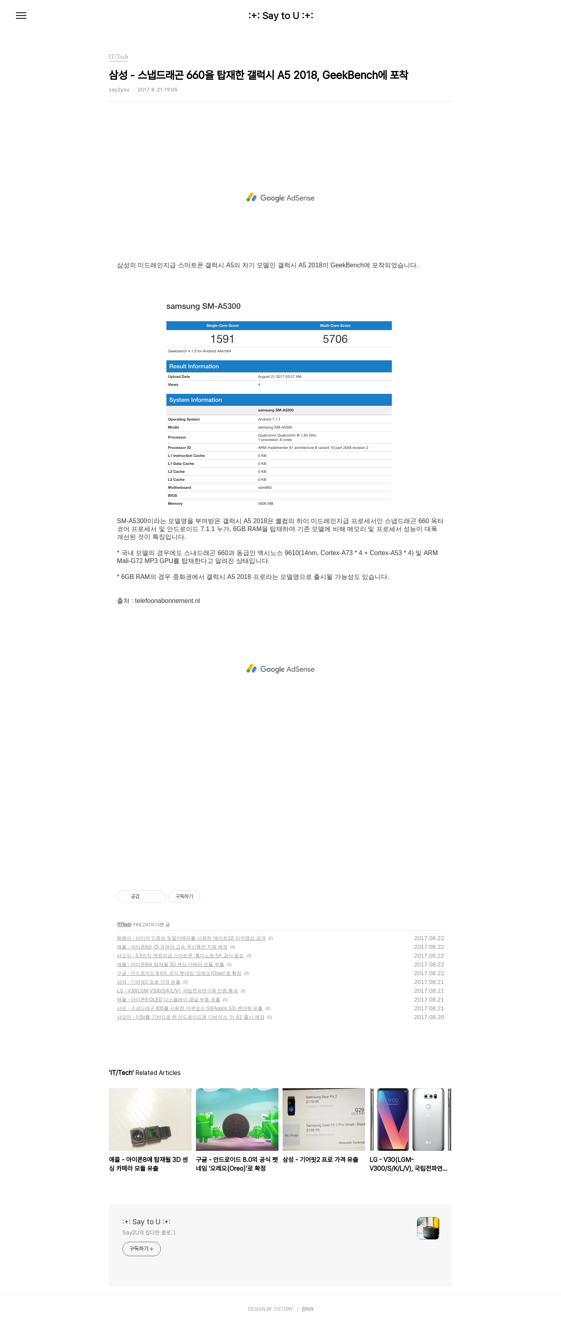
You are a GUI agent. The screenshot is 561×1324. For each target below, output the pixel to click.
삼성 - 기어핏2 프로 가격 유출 (148, 982)
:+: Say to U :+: (280, 16)
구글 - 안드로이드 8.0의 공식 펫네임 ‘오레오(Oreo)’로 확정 (179, 973)
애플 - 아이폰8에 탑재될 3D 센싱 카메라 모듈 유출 (170, 964)
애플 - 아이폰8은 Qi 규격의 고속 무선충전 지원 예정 (172, 947)
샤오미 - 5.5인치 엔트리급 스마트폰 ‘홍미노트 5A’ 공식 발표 (180, 955)
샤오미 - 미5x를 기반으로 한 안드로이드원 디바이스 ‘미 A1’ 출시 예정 (191, 1017)
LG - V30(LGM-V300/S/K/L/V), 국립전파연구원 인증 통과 (177, 991)
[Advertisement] (280, 197)
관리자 (308, 1309)
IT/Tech (124, 924)
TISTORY (283, 1309)
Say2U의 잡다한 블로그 (149, 1232)
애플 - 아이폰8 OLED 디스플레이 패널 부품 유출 (168, 999)
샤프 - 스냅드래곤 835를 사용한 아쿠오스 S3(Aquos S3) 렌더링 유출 (190, 1008)
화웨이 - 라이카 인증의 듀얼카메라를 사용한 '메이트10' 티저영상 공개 (191, 938)
